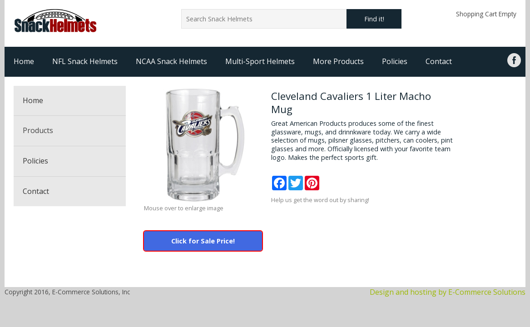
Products (38, 130)
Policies (394, 61)
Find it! (374, 19)
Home (24, 61)
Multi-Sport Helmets (260, 61)
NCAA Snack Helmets (171, 61)
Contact (439, 61)
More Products (338, 61)
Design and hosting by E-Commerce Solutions (447, 292)
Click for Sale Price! (203, 241)
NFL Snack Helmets (85, 61)
